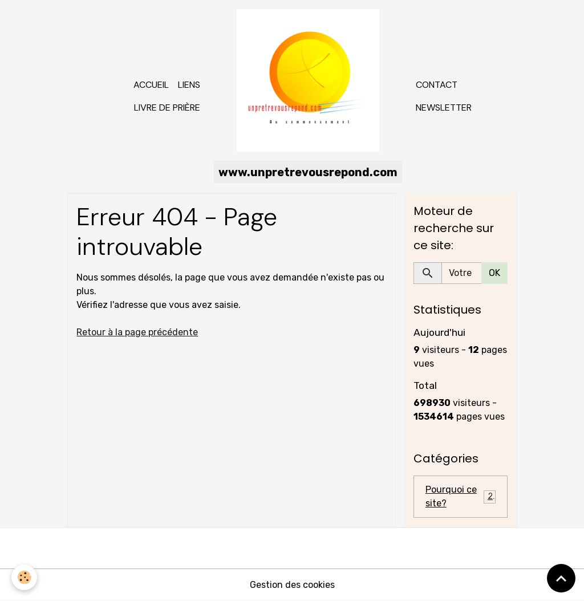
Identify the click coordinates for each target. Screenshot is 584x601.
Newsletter (444, 107)
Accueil (151, 85)
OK (494, 272)
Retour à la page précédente (137, 332)
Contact (436, 85)
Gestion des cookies (292, 584)
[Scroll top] (561, 578)
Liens (189, 85)
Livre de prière (167, 107)
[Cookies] (24, 577)
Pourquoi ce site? (460, 496)
